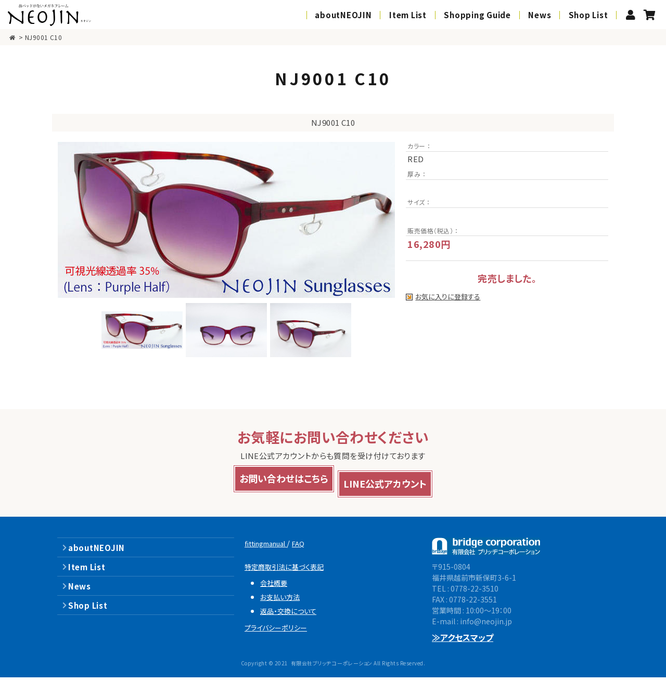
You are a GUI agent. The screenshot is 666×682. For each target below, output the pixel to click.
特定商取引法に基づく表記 (291, 571)
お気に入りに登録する (449, 297)
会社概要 (276, 587)
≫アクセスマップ (463, 642)
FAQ (313, 547)
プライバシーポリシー (282, 631)
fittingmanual (272, 547)
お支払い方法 (284, 601)
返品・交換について (293, 615)
